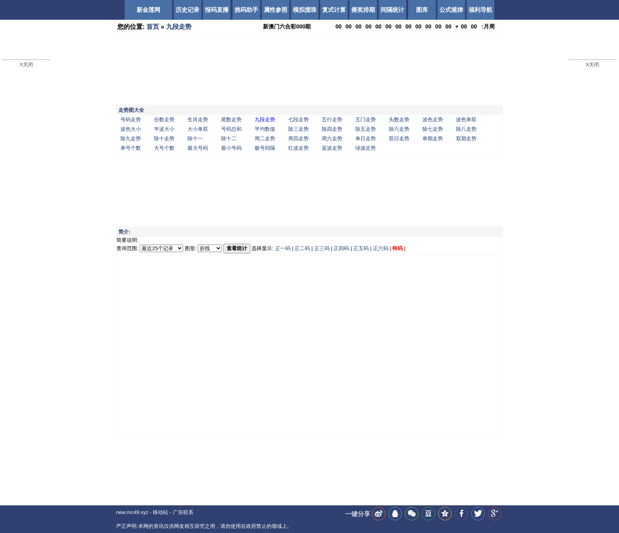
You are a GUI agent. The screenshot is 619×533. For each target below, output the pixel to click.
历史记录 (187, 9)
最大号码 (198, 148)
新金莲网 (148, 9)
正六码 (380, 248)
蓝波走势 (332, 148)
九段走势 (178, 26)
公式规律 (451, 9)
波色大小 (130, 129)
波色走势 (432, 119)
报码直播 (217, 9)
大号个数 (164, 148)
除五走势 (365, 129)
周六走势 (332, 138)
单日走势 (365, 138)
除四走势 (332, 129)
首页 (152, 26)
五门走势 (365, 119)
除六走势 (399, 129)
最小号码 (231, 148)
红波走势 (298, 148)
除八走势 (466, 129)
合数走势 (164, 119)
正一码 (283, 248)
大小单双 (198, 129)
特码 (397, 248)
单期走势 (432, 138)
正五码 (361, 248)
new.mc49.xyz (132, 512)
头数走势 (399, 119)
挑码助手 (246, 9)
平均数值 (265, 129)
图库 (422, 9)
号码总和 (231, 129)
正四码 (341, 248)
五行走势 (332, 119)
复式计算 (334, 9)
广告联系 (183, 512)
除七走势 (432, 129)
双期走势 (466, 138)
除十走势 (164, 138)
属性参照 (275, 9)
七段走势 (298, 119)
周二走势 (265, 138)
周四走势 (298, 138)
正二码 (302, 248)
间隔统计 (392, 9)
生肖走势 (198, 119)
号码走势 (130, 119)
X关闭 (27, 65)
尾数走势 (231, 119)
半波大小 (164, 129)
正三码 (322, 248)
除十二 (228, 138)
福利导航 (480, 9)
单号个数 (130, 148)
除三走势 (298, 129)
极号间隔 (265, 148)
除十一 (195, 138)
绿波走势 (365, 148)
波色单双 (466, 119)
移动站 (160, 512)
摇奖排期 (363, 9)
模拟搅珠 (305, 9)
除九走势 (130, 138)
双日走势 (399, 138)
